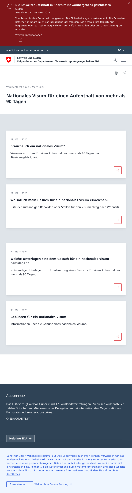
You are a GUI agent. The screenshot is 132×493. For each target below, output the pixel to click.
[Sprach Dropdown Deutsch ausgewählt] (121, 50)
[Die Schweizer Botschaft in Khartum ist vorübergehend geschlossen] (66, 23)
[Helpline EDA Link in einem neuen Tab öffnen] (20, 438)
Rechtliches (13, 474)
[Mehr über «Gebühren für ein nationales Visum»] (118, 337)
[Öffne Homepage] (53, 59)
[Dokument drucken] (116, 73)
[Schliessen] (129, 3)
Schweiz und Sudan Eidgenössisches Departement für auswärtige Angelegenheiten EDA (58, 59)
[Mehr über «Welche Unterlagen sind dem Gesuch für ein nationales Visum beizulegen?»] (118, 287)
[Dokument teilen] (124, 73)
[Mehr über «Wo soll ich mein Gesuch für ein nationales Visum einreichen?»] (118, 220)
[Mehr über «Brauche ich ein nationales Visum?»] (118, 170)
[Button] (19, 40)
